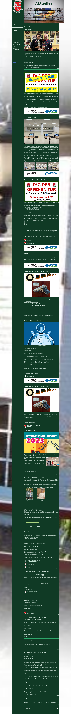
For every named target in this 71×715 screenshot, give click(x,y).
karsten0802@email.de (32, 560)
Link (35, 694)
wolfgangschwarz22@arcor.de (32, 561)
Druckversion (27, 708)
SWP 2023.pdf (29, 426)
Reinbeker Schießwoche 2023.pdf (31, 563)
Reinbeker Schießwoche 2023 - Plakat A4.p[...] (33, 566)
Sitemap (30, 708)
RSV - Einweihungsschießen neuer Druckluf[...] (33, 375)
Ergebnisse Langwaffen (29, 647)
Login (57, 708)
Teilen (15, 62)
